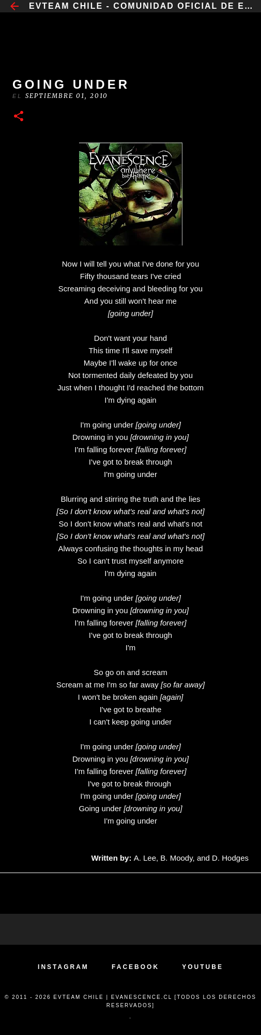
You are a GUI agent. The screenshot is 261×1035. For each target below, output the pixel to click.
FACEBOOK (135, 967)
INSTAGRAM (63, 967)
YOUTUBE (202, 967)
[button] (18, 117)
